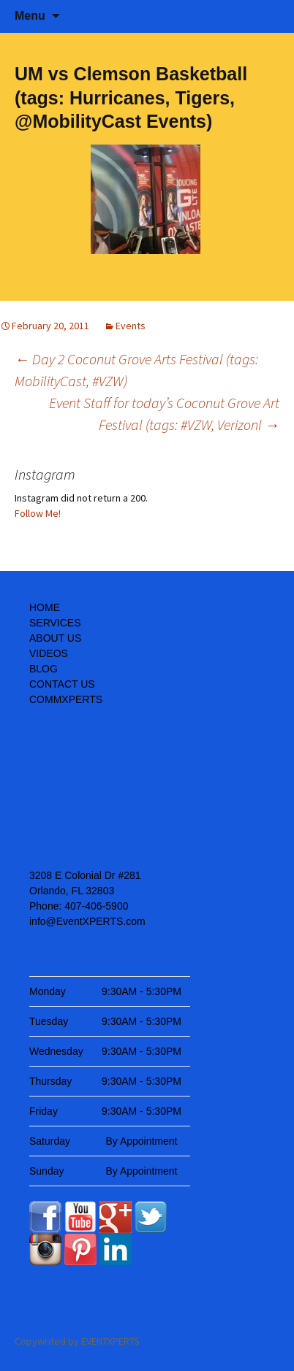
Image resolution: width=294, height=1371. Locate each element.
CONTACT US (62, 684)
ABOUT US (55, 638)
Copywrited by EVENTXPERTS (77, 1341)
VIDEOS (48, 653)
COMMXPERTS (65, 699)
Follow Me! (38, 513)
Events (131, 325)
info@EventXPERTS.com (87, 921)
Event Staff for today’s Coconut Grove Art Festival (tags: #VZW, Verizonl (164, 413)
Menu (30, 15)
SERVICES (55, 623)
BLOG (43, 669)
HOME (44, 607)
